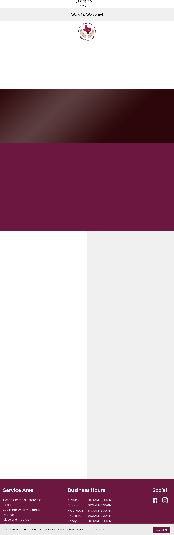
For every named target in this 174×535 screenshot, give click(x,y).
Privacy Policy (87, 523)
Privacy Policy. (96, 530)
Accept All (160, 530)
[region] (87, 530)
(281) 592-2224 (17, 493)
